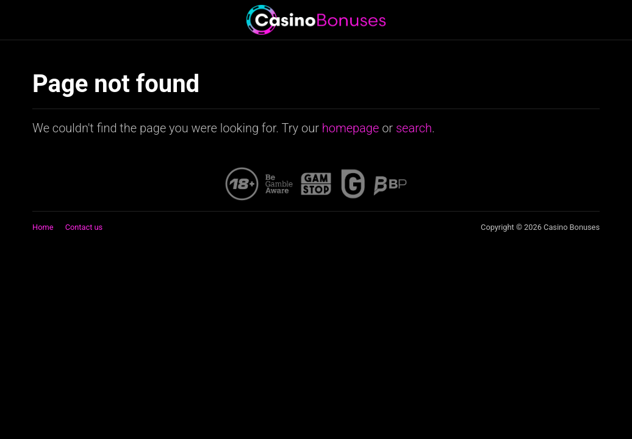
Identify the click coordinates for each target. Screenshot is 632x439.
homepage (350, 128)
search (414, 128)
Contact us (84, 227)
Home (42, 227)
